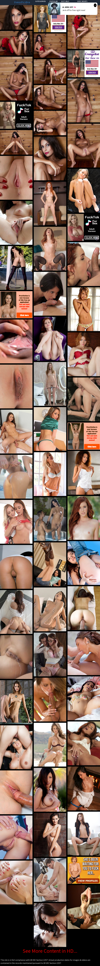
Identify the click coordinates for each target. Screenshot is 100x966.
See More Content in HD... (50, 950)
